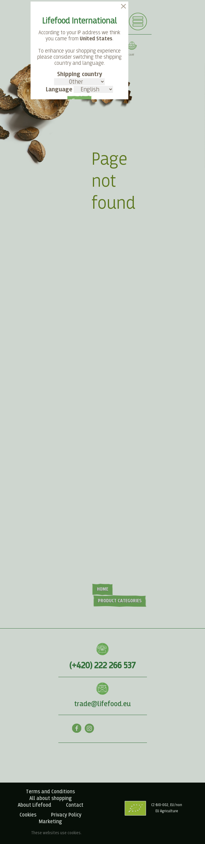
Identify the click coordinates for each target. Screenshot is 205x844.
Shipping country (79, 78)
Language (79, 89)
